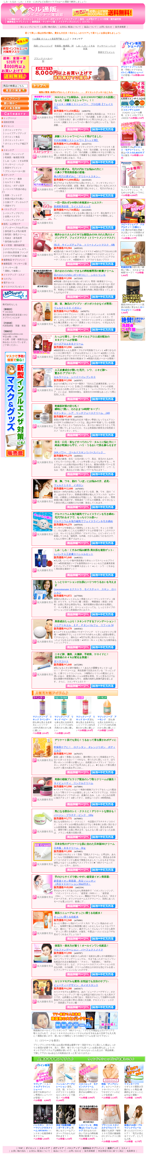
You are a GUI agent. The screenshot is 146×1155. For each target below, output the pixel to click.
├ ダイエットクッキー (13, 140)
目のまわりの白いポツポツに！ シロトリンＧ (80, 275)
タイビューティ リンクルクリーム (73, 783)
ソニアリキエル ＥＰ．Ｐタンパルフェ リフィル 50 (84, 625)
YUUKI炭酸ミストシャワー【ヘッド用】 (76, 140)
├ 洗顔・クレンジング (13, 154)
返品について (90, 27)
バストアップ (70, 19)
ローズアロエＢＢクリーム (68, 344)
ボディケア (55, 19)
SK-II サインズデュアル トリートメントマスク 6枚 (84, 244)
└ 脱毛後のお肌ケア (12, 241)
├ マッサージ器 (10, 267)
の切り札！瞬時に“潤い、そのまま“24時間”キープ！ (132, 271)
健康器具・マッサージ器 (43, 22)
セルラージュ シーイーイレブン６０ (75, 377)
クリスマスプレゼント (14, 286)
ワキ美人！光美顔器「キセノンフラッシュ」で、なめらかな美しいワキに (132, 191)
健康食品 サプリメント (18, 22)
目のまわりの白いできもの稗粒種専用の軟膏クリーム (88, 1132)
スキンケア (42, 19)
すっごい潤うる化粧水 (66, 917)
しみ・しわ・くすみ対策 (85, 47)
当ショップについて (29, 27)
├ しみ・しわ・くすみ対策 (15, 161)
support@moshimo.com (13, 334)
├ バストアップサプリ (13, 213)
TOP (20, 1148)
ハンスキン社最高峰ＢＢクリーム (42, 1132)
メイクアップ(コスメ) (68, 22)
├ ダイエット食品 (11, 137)
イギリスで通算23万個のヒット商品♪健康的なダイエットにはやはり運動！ (133, 1091)
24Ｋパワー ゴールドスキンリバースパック (80, 452)
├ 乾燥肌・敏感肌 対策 (13, 157)
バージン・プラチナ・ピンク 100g (73, 815)
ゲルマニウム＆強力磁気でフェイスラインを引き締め (83, 521)
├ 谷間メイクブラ (11, 216)
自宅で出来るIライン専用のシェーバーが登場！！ (42, 1092)
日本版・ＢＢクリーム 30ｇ (70, 848)
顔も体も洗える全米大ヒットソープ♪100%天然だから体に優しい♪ (63, 724)
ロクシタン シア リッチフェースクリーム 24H (82, 413)
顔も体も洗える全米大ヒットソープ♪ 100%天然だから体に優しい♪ (85, 723)
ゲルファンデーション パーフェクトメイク (78, 949)
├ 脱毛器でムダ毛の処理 (14, 231)
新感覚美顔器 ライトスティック (72, 206)
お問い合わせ (105, 27)
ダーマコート (61, 661)
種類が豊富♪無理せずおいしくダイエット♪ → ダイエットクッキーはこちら (76, 92)
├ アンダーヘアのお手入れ (15, 227)
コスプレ (86, 22)
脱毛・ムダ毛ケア (88, 19)
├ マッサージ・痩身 (12, 179)
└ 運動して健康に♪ (12, 271)
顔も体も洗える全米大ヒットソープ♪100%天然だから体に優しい (42, 724)
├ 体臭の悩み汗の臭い (13, 198)
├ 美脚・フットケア (12, 195)
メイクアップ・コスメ (14, 275)
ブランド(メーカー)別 (43, 60)
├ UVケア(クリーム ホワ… (15, 249)
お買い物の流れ (49, 27)
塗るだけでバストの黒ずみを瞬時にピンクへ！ (88, 1091)
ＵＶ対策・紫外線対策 (110, 19)
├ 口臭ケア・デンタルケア (15, 202)
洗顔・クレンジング (43, 46)
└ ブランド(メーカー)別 (14, 171)
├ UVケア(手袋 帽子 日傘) (15, 256)
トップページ (10, 118)
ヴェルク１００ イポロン (68, 308)
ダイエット (28, 19)
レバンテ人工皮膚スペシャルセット (73, 554)
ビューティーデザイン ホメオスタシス (76, 985)
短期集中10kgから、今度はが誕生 (132, 152)
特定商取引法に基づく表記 (110, 1151)
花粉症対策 (9, 122)
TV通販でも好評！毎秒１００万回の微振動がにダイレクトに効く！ (110, 1133)
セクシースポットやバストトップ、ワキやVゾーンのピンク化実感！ (110, 1091)
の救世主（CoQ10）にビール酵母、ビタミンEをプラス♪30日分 (132, 112)
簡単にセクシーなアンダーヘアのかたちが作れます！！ (65, 1130)
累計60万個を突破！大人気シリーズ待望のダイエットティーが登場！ (132, 231)
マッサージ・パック (106, 46)
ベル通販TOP (13, 19)
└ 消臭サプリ (9, 205)
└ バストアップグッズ (13, 220)
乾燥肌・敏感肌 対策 (64, 47)
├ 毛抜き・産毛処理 (12, 238)
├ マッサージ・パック (13, 164)
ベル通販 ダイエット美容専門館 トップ (50, 39)
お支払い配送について (70, 27)
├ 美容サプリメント (12, 168)
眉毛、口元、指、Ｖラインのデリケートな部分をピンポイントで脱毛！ (65, 1092)
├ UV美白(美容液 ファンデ (15, 252)
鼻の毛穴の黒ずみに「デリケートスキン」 (77, 176)
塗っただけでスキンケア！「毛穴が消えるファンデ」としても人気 (133, 1133)
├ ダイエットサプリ (12, 130)
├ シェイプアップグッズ (14, 133)
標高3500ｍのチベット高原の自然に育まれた (132, 308)
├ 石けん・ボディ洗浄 (13, 185)
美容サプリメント (106, 52)
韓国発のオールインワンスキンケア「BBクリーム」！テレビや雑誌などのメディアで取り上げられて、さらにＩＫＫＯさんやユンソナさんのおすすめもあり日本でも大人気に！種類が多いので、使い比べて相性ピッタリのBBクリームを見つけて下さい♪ (74, 1033)
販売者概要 (120, 27)
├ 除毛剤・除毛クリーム (14, 234)
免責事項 (131, 1151)
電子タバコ (9, 282)
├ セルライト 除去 (11, 182)
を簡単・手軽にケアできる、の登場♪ (132, 72)
